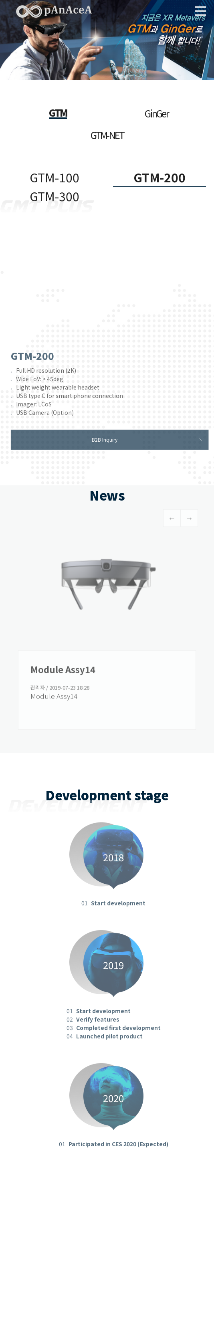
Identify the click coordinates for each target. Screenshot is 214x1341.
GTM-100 (54, 177)
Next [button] (189, 522)
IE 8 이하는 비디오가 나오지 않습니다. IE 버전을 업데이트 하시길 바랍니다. (107, 290)
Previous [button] (172, 522)
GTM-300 (54, 196)
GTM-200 (159, 177)
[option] (107, 634)
